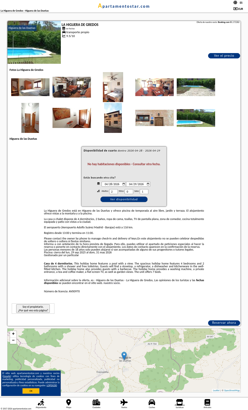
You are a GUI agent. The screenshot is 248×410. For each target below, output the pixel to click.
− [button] (13, 340)
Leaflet (216, 390)
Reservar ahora (224, 323)
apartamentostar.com (124, 6)
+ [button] (13, 334)
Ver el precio (224, 55)
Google (7, 376)
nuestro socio (112, 283)
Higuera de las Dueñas (22, 28)
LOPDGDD (52, 385)
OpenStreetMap (231, 390)
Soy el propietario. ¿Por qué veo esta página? (33, 308)
